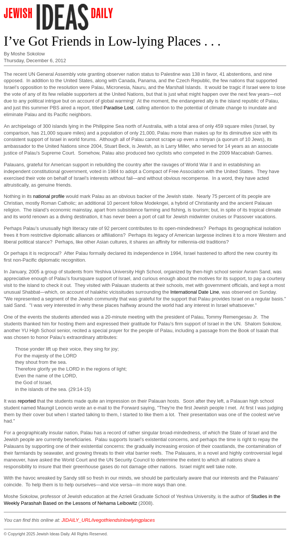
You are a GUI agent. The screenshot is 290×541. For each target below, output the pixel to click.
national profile (49, 196)
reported (27, 401)
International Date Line (194, 292)
